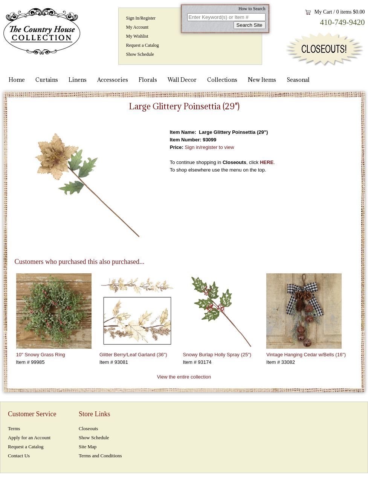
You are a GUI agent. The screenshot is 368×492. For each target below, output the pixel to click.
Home (17, 79)
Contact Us (19, 455)
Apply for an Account (29, 437)
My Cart (323, 12)
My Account (137, 27)
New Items (262, 79)
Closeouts (88, 428)
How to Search (251, 8)
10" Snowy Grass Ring (40, 354)
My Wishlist (137, 36)
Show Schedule (140, 54)
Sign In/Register (141, 18)
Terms (14, 428)
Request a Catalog (142, 45)
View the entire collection (184, 377)
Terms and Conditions (100, 455)
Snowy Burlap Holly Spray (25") (217, 354)
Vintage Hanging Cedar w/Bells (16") (306, 354)
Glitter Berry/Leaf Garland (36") (133, 354)
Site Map (87, 446)
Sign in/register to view (209, 147)
